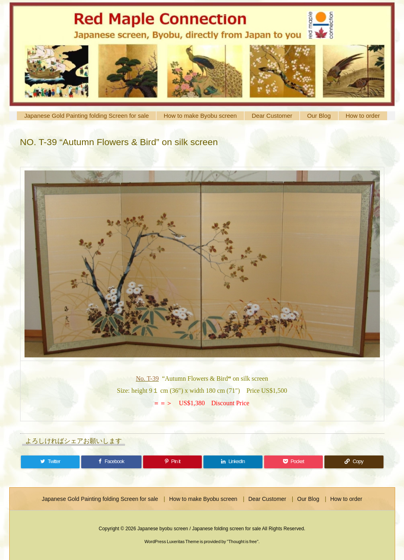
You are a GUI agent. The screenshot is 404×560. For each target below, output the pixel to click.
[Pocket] (293, 461)
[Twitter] (50, 461)
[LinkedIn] (232, 461)
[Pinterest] (172, 461)
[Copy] (353, 461)
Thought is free (242, 541)
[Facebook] (111, 461)
